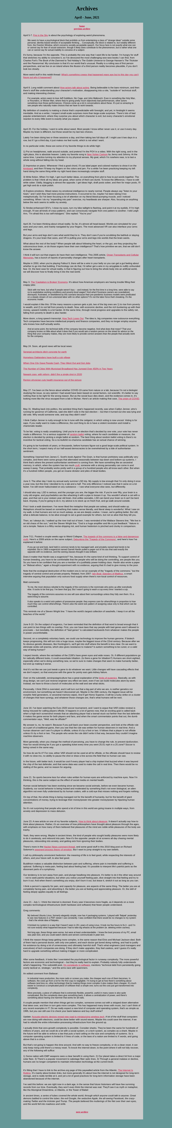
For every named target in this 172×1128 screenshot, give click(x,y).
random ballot (77, 434)
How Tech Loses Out (73, 318)
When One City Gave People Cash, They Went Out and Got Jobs (56, 363)
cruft (77, 465)
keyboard (28, 168)
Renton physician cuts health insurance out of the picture (52, 380)
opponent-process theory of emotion (53, 849)
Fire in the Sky (40, 35)
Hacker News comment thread (59, 846)
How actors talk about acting (74, 87)
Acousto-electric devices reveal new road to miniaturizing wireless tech (68, 1016)
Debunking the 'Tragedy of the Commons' (95, 539)
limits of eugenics (108, 678)
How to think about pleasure (93, 821)
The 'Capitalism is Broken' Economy (49, 282)
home (82, 26)
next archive (82, 1112)
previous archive (82, 28)
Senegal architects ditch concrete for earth (45, 351)
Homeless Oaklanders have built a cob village (46, 357)
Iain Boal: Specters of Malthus (107, 573)
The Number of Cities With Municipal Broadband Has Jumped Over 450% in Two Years (68, 368)
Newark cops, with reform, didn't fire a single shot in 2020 (52, 374)
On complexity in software (76, 965)
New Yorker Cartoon (97, 154)
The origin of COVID (128, 398)
